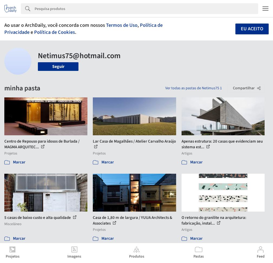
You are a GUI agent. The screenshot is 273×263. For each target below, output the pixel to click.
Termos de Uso (121, 25)
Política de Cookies (54, 32)
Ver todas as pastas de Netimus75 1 (193, 88)
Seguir (58, 67)
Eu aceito (252, 28)
